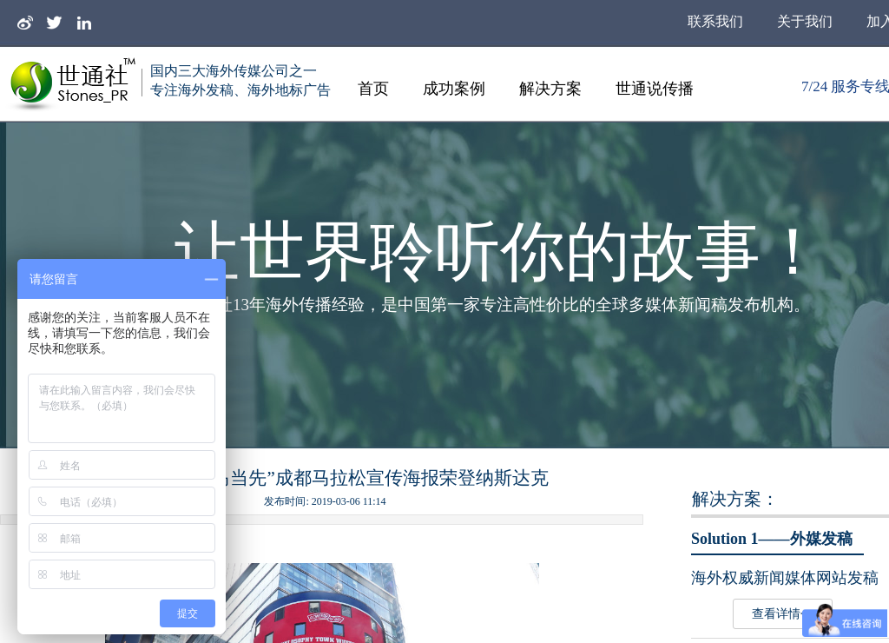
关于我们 (805, 21)
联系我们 (715, 21)
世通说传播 (655, 88)
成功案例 (454, 88)
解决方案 (550, 88)
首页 (373, 88)
